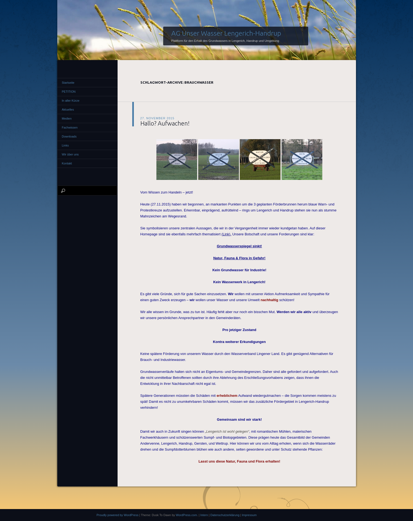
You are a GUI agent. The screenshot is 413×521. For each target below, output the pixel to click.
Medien (67, 118)
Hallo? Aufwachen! (165, 123)
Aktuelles (68, 109)
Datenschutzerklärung (224, 515)
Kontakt (67, 163)
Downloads (69, 136)
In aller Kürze (71, 100)
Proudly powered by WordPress (117, 515)
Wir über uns (70, 154)
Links (65, 145)
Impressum (249, 515)
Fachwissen (70, 127)
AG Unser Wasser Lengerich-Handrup (226, 33)
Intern (204, 515)
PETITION (69, 91)
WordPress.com (186, 515)
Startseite (68, 82)
